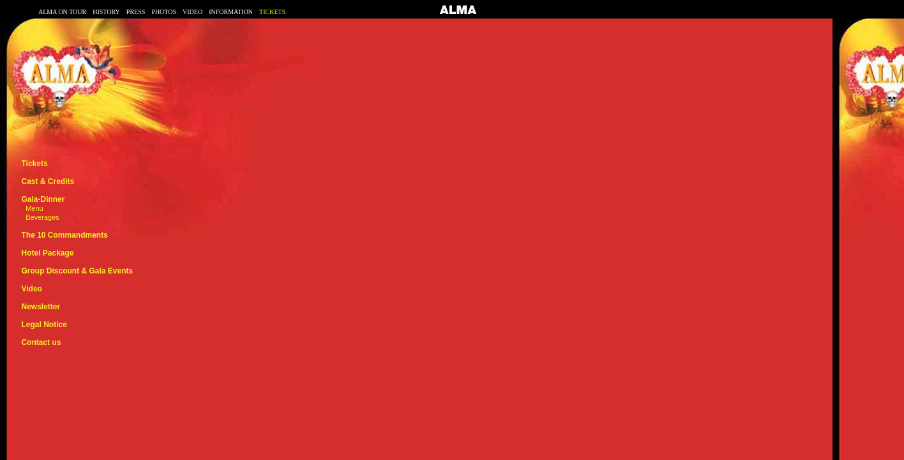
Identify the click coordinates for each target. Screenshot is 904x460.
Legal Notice (43, 324)
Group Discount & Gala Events (77, 270)
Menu (34, 208)
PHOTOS (163, 11)
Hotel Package (47, 253)
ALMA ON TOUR (62, 11)
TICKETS (272, 11)
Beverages (42, 217)
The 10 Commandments (64, 235)
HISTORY (106, 11)
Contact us (41, 342)
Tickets (34, 163)
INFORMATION (231, 11)
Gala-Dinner (42, 199)
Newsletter (40, 306)
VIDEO (192, 11)
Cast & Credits (47, 181)
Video (31, 288)
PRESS (135, 11)
